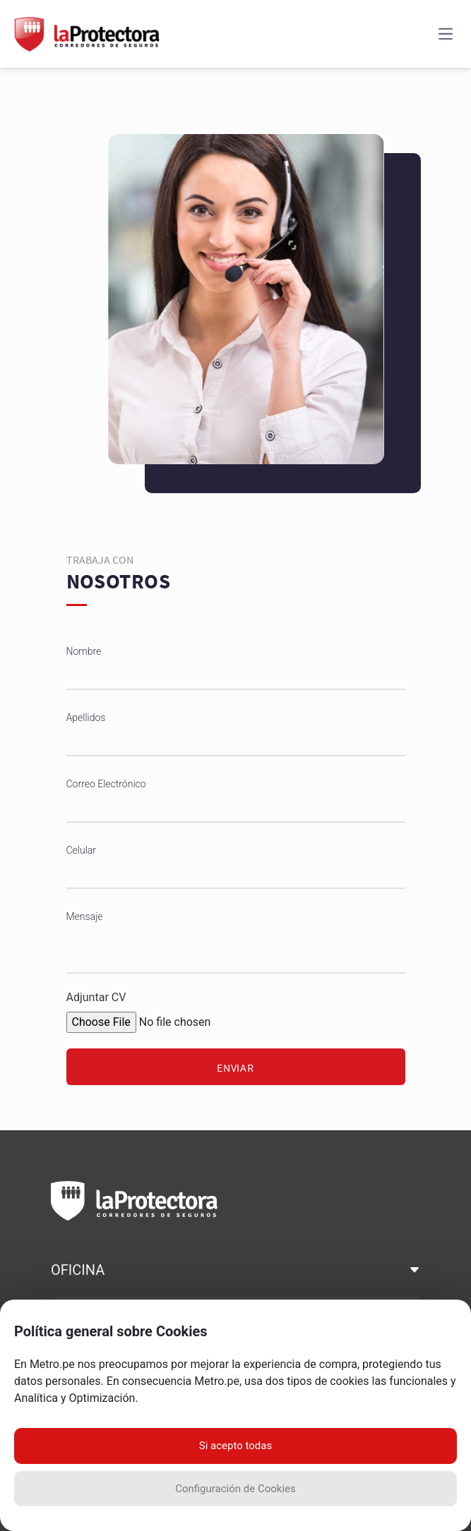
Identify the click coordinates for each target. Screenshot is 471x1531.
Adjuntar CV (96, 997)
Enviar (235, 1067)
